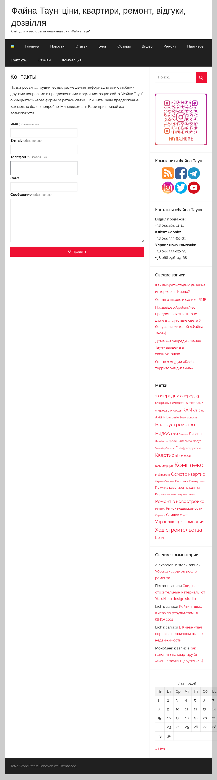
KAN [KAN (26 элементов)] (187, 410)
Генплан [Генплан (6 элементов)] (183, 434)
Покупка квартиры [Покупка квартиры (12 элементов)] (169, 488)
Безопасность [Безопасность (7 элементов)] (188, 417)
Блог (102, 46)
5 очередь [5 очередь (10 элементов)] (193, 403)
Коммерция (72, 60)
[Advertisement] (77, 291)
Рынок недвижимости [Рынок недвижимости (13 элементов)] (184, 508)
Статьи (81, 46)
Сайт (14, 178)
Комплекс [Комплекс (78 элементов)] (188, 465)
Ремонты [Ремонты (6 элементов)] (160, 508)
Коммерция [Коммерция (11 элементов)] (164, 466)
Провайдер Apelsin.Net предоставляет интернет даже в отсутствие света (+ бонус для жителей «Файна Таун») (179, 320)
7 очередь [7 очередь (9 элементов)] (175, 410)
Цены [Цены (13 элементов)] (159, 538)
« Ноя (160, 749)
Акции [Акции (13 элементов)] (160, 417)
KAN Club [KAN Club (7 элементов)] (198, 410)
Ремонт (170, 46)
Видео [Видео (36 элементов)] (162, 433)
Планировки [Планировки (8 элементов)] (196, 481)
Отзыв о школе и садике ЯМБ (180, 299)
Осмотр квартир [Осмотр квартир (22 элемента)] (188, 474)
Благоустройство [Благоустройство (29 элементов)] (175, 424)
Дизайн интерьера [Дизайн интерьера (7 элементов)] (180, 441)
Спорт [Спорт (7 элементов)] (184, 515)
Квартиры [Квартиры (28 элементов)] (166, 455)
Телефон (28, 157)
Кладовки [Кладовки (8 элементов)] (185, 456)
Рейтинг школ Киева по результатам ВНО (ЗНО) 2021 (179, 613)
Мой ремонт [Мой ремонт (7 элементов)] (162, 474)
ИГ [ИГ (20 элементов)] (175, 447)
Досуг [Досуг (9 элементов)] (197, 441)
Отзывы (44, 60)
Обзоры (124, 46)
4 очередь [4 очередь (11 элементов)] (177, 403)
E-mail (26, 140)
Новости (57, 46)
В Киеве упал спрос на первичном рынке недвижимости (179, 633)
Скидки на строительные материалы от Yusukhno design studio (180, 592)
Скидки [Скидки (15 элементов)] (172, 515)
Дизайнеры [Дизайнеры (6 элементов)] (161, 441)
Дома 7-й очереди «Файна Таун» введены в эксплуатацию (178, 347)
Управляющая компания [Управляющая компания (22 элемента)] (179, 521)
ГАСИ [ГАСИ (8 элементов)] (174, 434)
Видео (147, 46)
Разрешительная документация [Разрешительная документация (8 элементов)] (174, 494)
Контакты (19, 60)
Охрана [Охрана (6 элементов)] (159, 481)
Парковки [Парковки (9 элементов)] (181, 481)
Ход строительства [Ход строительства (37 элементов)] (178, 530)
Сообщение (31, 194)
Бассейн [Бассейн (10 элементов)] (172, 417)
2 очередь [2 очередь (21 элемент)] (186, 395)
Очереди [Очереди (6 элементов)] (169, 481)
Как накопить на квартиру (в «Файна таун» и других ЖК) (179, 654)
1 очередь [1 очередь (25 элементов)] (165, 395)
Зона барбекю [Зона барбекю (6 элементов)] (163, 448)
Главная (32, 46)
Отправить (77, 251)
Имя (24, 124)
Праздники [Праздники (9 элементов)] (192, 487)
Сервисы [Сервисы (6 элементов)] (160, 515)
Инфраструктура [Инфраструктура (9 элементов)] (189, 448)
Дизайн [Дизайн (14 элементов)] (195, 434)
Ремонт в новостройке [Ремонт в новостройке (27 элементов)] (179, 501)
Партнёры (195, 46)
